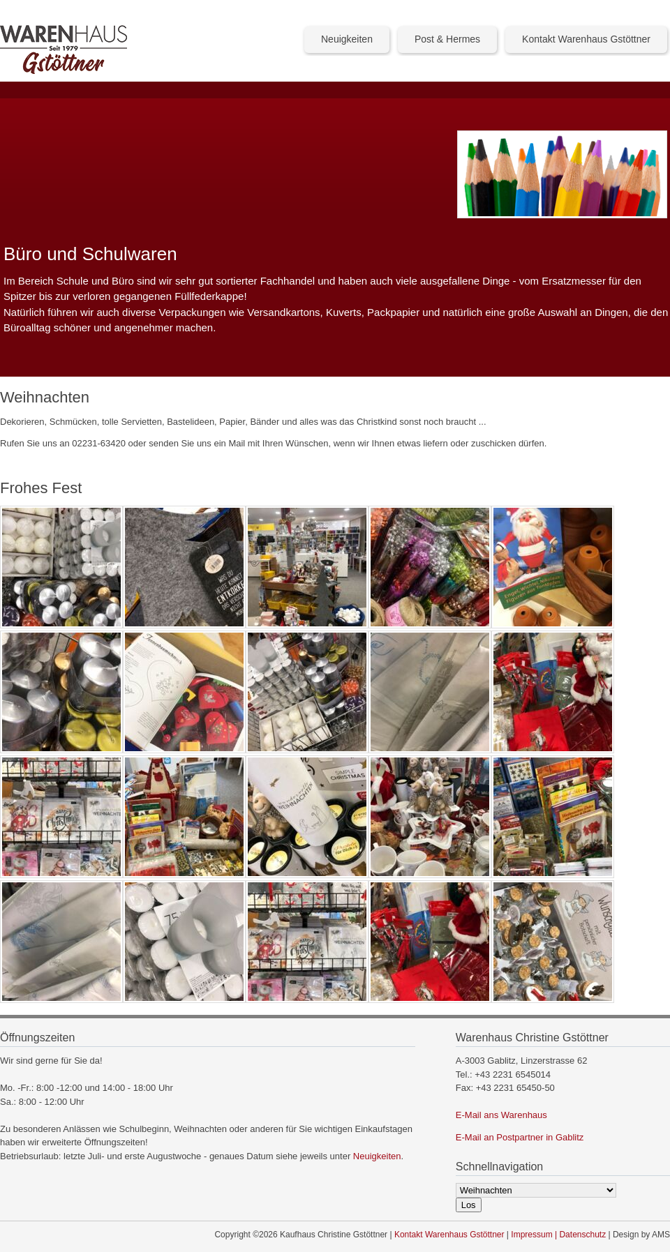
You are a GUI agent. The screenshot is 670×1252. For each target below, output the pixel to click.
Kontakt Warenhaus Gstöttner (586, 39)
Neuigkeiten (347, 39)
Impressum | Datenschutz (558, 1234)
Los (468, 1205)
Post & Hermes (447, 39)
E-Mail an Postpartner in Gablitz (520, 1137)
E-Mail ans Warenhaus (501, 1115)
